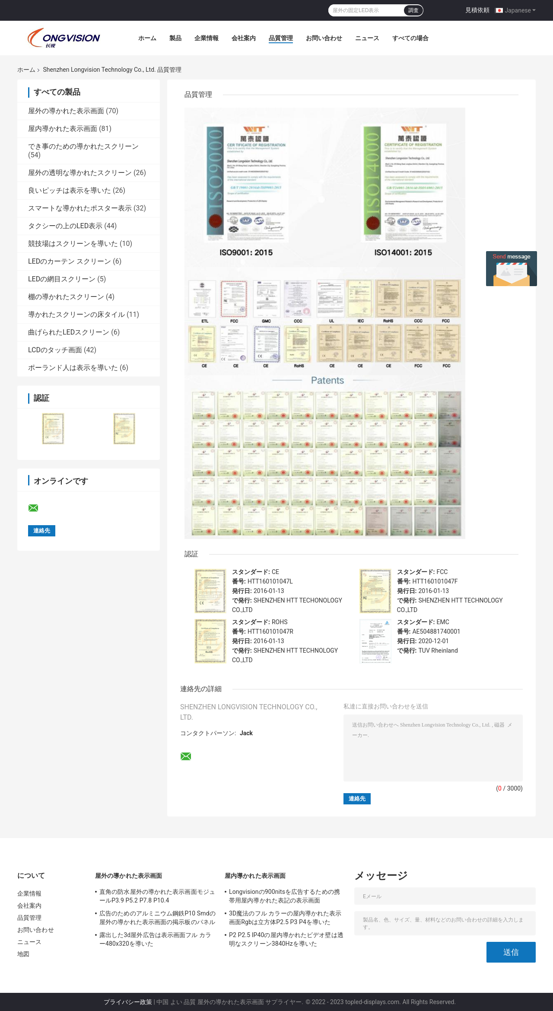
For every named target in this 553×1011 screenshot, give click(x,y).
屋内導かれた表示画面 (62, 128)
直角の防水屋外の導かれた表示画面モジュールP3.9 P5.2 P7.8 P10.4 (157, 896)
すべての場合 (410, 38)
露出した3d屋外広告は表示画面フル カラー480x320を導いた (155, 939)
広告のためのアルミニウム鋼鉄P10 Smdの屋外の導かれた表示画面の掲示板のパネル (157, 917)
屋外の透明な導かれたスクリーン (80, 173)
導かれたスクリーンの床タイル (76, 314)
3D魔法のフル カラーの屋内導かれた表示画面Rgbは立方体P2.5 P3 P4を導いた (285, 917)
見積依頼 (477, 9)
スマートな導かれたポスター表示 (80, 208)
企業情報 (206, 38)
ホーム (147, 38)
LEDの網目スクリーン (61, 279)
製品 (175, 38)
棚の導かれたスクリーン (66, 297)
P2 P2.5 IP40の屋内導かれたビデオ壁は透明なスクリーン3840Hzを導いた (286, 939)
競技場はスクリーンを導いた (73, 243)
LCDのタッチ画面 (55, 350)
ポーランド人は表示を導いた (73, 368)
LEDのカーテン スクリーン (69, 261)
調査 (413, 10)
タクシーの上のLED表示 (65, 226)
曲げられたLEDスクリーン (68, 332)
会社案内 (244, 38)
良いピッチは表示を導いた (69, 190)
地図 (23, 953)
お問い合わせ (324, 38)
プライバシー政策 (128, 1001)
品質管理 (281, 38)
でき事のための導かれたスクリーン (83, 146)
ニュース (367, 38)
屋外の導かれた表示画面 (66, 111)
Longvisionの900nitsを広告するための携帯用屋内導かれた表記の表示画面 (284, 896)
